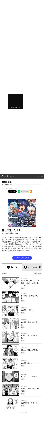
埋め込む (26, 76)
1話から (38, 158)
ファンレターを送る (22, 142)
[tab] (12, 152)
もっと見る (21, 297)
